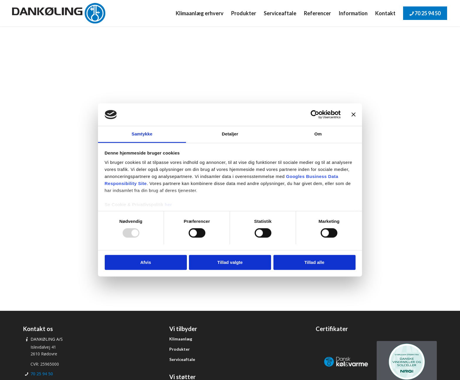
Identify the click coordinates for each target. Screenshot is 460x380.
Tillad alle (314, 262)
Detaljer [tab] (230, 133)
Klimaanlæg (180, 338)
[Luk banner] (353, 115)
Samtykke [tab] (142, 133)
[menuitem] (199, 13)
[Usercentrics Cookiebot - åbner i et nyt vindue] (315, 114)
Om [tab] (318, 133)
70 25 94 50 (42, 373)
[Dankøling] (58, 13)
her (168, 204)
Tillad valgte (230, 262)
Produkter (179, 349)
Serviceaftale (182, 359)
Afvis (145, 262)
